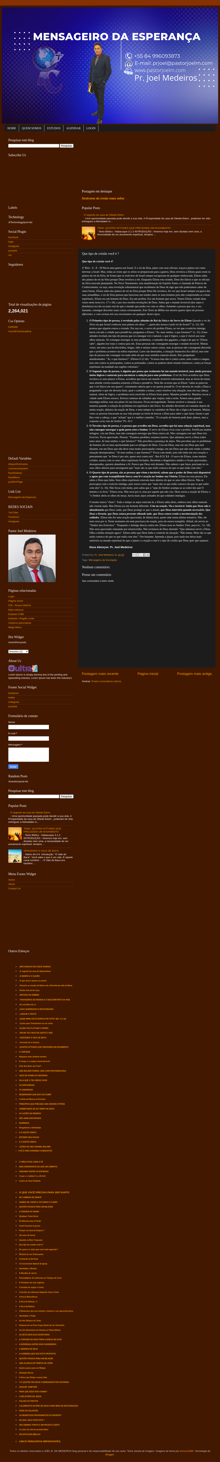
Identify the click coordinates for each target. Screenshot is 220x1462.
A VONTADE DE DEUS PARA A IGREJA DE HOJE (40, 1340)
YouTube (13, 512)
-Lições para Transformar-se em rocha (36, 1023)
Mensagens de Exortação (103, 560)
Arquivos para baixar (19, 622)
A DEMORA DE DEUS (28, 1349)
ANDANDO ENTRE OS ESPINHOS (34, 1171)
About (11, 884)
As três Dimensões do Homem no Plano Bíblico (40, 1330)
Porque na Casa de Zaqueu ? (32, 1230)
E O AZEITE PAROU (27, 1132)
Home (11, 879)
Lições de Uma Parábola (30, 1181)
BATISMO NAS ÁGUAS (29, 1137)
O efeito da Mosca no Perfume (32, 1099)
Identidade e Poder (27, 1316)
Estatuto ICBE (16, 614)
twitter (11, 697)
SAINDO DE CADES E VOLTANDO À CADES (38, 1202)
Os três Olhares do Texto (30, 1321)
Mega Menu (14, 627)
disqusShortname (18, 464)
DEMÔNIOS (24, 1123)
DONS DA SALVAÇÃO (28, 1411)
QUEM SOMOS (31, 128)
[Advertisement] (112, 160)
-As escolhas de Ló (27, 1005)
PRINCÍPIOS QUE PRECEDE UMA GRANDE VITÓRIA (42, 1104)
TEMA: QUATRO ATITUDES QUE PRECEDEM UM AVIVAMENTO (133, 228)
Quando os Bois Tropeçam (31, 1240)
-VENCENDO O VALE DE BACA (32, 1038)
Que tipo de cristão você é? (31, 1245)
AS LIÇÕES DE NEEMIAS (30, 1113)
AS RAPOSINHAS (27, 1085)
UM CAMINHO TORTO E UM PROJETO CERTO (39, 1425)
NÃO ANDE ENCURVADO (30, 1118)
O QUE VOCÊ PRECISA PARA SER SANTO (44, 1192)
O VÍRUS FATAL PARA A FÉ (31, 1162)
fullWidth (13, 327)
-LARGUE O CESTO (27, 1014)
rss (10, 255)
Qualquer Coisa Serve (28, 1216)
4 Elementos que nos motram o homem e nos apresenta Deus (46, 1311)
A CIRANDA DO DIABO (29, 1212)
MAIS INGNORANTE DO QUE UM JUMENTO (38, 1167)
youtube (12, 250)
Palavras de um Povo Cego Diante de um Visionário (41, 1325)
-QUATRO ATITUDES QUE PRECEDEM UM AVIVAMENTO (44, 1047)
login (11, 241)
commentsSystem (18, 468)
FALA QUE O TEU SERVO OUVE (33, 1080)
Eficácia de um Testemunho (31, 1254)
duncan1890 (187, 1451)
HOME (11, 128)
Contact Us (14, 888)
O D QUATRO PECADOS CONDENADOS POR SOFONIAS (44, 1382)
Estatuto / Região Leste (21, 618)
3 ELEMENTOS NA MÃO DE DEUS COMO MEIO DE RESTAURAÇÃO (48, 1406)
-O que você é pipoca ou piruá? (33, 981)
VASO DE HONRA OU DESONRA (33, 1076)
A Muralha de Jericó (28, 1273)
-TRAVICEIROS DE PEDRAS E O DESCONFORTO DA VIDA (44, 1000)
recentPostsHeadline (19, 331)
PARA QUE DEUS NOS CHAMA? (33, 1392)
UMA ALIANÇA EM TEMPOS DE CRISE (36, 1363)
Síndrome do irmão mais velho (103, 198)
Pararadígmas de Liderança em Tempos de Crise (40, 1278)
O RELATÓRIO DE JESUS (30, 1396)
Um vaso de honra (27, 1235)
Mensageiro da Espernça (22, 497)
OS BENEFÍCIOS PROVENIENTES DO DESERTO (40, 1415)
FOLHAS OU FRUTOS (28, 1401)
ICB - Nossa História (19, 605)
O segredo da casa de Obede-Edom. (104, 215)
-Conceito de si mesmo (29, 1042)
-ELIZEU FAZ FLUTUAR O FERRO (34, 1028)
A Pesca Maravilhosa (28, 1297)
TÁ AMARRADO (26, 1090)
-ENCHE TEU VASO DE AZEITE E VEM (35, 1033)
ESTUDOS (53, 128)
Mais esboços (16, 609)
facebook (13, 237)
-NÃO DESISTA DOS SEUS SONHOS (35, 967)
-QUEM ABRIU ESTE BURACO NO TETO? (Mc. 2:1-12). (43, 1019)
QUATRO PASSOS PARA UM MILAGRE (36, 1207)
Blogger (109, 1454)
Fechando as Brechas (28, 1259)
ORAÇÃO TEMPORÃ (28, 1387)
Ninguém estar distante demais (33, 1057)
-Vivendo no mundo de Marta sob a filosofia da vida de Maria (45, 986)
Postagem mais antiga (194, 674)
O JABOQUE (24, 1052)
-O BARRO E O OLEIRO (29, 976)
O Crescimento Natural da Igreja (33, 1264)
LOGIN (91, 128)
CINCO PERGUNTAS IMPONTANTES (39, 1441)
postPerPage (15, 481)
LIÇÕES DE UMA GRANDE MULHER (35, 1147)
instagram (13, 246)
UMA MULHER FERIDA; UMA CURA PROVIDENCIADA (42, 1071)
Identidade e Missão (28, 1269)
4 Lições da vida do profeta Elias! (33, 1430)
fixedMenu (14, 477)
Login (11, 596)
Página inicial (148, 674)
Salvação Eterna (26, 1373)
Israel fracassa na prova (29, 1226)
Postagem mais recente (100, 674)
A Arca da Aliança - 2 (28, 1302)
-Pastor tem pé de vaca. (29, 990)
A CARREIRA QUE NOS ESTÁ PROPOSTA (37, 1354)
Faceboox (13, 517)
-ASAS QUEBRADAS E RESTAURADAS (36, 1009)
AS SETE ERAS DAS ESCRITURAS (34, 1335)
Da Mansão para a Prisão (30, 1221)
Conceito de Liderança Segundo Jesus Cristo (39, 1292)
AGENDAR (73, 128)
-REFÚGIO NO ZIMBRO (29, 995)
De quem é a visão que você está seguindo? (38, 1249)
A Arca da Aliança (27, 1306)
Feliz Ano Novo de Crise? (30, 1066)
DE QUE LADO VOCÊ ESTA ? (32, 1420)
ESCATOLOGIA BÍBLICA (29, 1434)
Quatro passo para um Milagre (32, 1368)
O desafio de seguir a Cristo (31, 1287)
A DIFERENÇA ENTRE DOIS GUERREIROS (38, 1344)
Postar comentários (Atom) (106, 681)
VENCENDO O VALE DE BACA (41, 850)
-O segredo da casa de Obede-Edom (35, 971)
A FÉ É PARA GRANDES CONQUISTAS (35, 1151)
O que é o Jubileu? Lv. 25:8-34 (32, 1176)
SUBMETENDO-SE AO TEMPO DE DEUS (36, 1109)
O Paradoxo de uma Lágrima (31, 1283)
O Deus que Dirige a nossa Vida (33, 1377)
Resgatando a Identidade (30, 1128)
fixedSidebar (15, 473)
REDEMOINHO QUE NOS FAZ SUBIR (35, 1095)
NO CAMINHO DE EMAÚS (30, 1197)
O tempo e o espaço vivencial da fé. (34, 1061)
